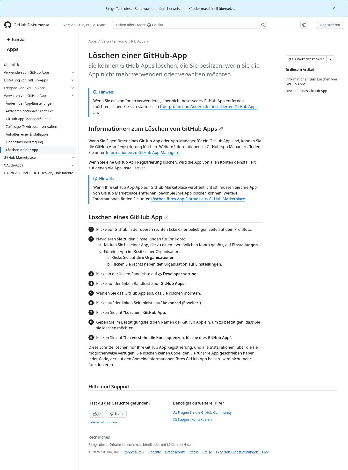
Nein (116, 413)
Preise (207, 452)
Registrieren (330, 24)
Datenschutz (175, 452)
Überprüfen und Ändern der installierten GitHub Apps (208, 106)
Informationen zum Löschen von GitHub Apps (155, 128)
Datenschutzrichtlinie (102, 422)
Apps (12, 49)
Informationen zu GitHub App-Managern (142, 152)
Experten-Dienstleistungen (237, 452)
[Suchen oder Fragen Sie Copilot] (189, 25)
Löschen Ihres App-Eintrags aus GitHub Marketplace (198, 199)
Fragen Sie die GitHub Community (202, 412)
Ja (97, 413)
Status (193, 452)
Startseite (16, 39)
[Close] (334, 8)
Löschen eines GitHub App (128, 217)
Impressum (132, 452)
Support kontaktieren (192, 419)
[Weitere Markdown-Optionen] (330, 59)
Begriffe (154, 452)
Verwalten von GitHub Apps (123, 41)
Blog (265, 452)
